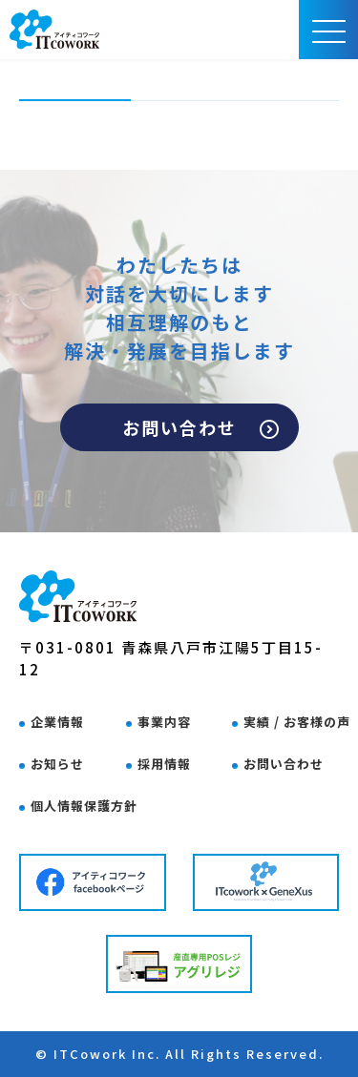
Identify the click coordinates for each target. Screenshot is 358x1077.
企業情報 (57, 721)
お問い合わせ (200, 427)
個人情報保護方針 (84, 805)
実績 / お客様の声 (296, 721)
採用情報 (164, 763)
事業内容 (164, 721)
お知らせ (57, 763)
